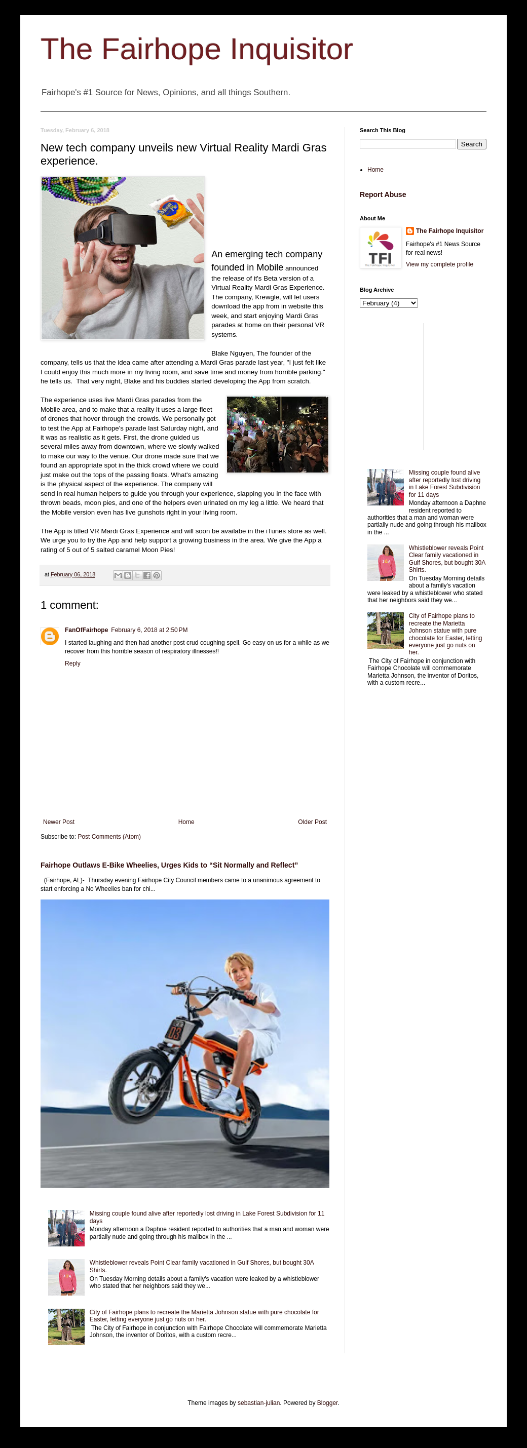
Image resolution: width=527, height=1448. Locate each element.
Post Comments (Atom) (109, 836)
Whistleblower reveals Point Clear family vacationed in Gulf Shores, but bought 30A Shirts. (447, 558)
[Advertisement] (423, 386)
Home (186, 822)
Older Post (312, 822)
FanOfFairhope (86, 630)
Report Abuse (383, 194)
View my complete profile (439, 264)
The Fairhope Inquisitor (197, 49)
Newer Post (58, 822)
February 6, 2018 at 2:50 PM (149, 630)
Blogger (327, 1402)
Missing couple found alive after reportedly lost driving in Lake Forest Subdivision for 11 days (444, 483)
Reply (73, 663)
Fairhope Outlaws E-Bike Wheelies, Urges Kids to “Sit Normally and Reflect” (169, 865)
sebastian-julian (259, 1402)
